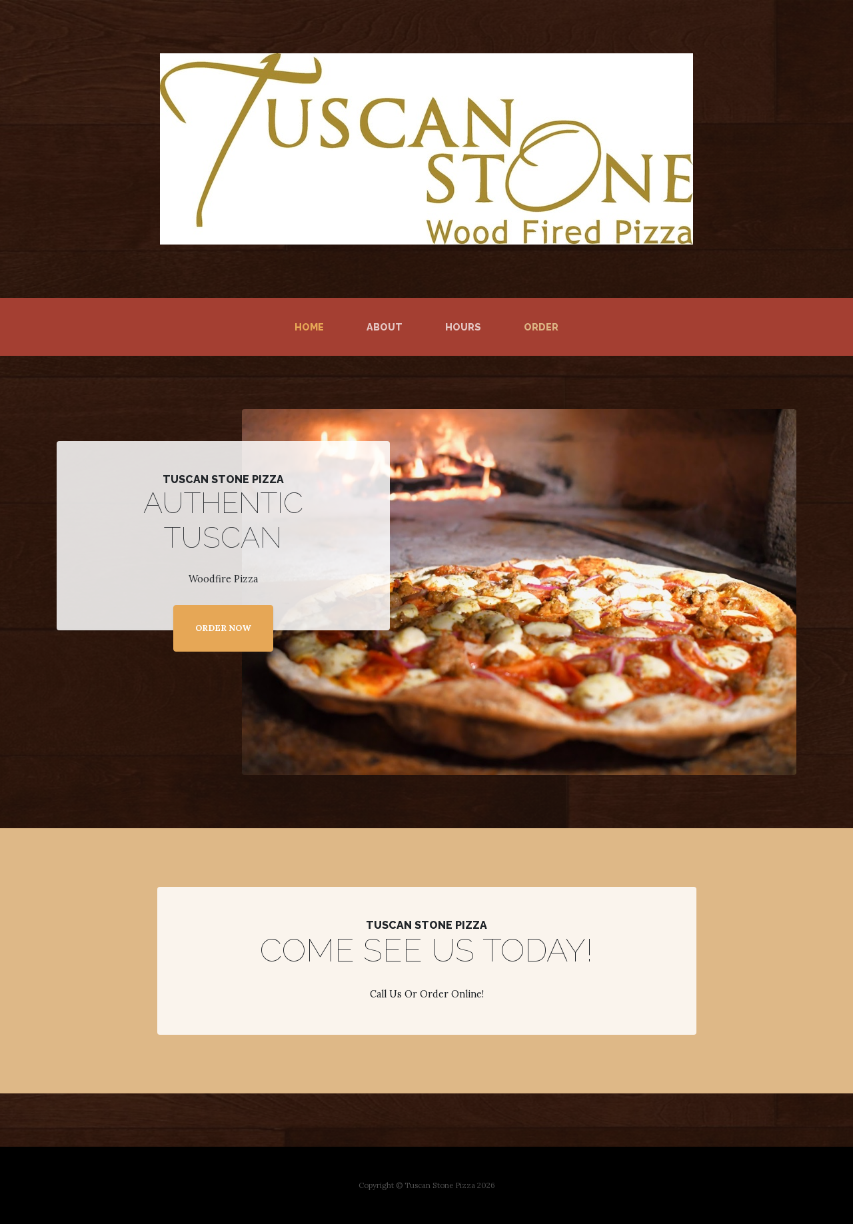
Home (312, 325)
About (385, 326)
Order (541, 326)
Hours (463, 326)
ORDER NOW (223, 628)
